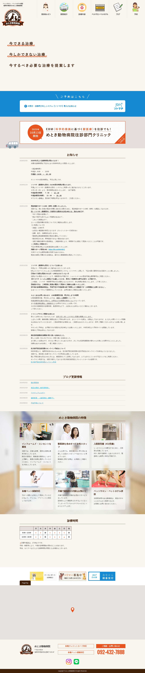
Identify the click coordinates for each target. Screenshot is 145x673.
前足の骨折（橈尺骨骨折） (40, 388)
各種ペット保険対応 (76, 652)
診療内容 (82, 9)
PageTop (25, 583)
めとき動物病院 (13, 17)
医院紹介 (64, 9)
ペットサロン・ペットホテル (100, 9)
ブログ (118, 9)
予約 (136, 9)
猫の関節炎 (35, 383)
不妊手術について (37, 403)
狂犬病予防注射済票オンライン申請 (43, 362)
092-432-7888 (110, 652)
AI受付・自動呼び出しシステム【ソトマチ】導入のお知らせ (52, 106)
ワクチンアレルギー (38, 393)
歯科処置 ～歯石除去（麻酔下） (43, 398)
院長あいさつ (46, 9)
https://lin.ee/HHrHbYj (57, 249)
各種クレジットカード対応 (76, 646)
